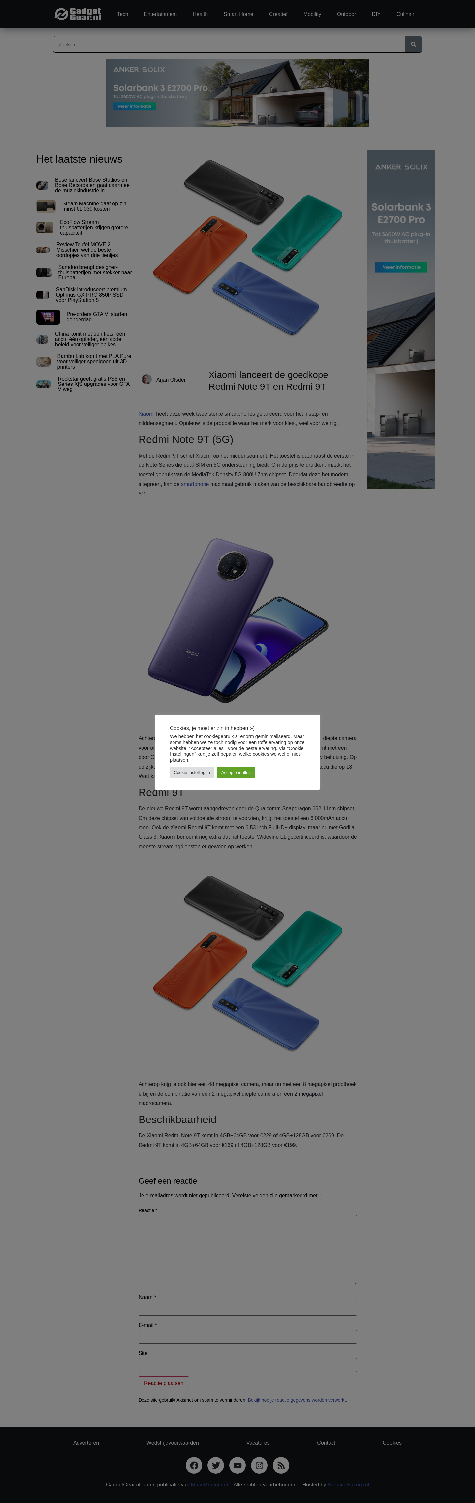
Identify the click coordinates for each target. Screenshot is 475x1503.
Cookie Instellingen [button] (192, 772)
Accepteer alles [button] (236, 772)
